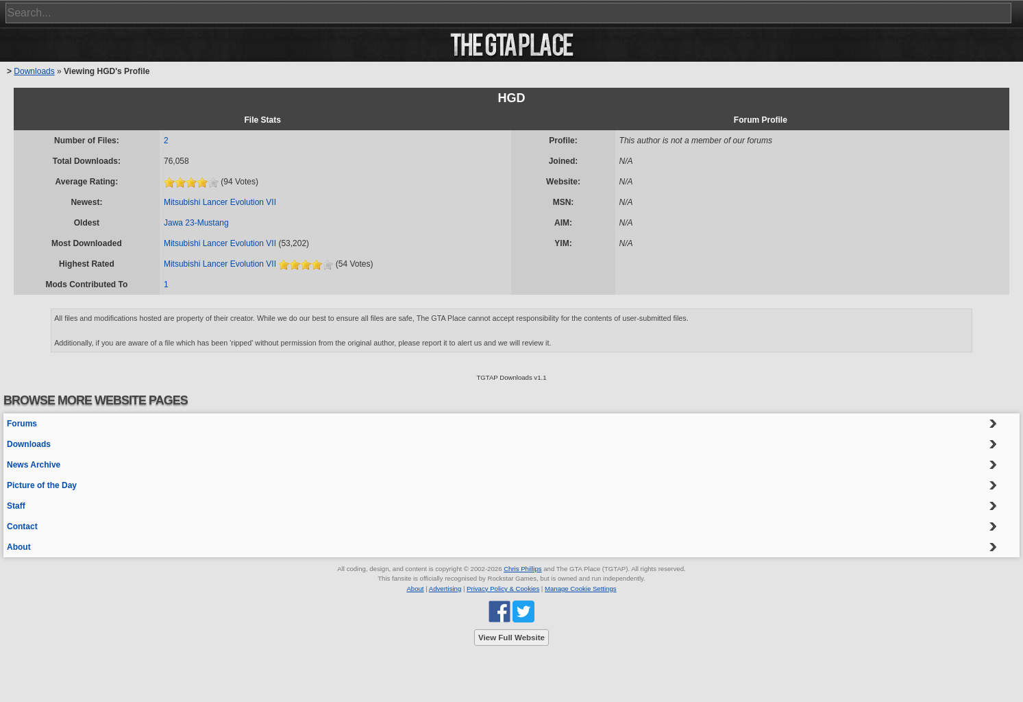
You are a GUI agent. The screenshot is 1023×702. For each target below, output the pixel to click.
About (19, 547)
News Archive (33, 465)
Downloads (34, 71)
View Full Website (511, 637)
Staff (16, 506)
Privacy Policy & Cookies (503, 588)
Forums (22, 423)
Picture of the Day (42, 485)
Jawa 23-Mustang (196, 223)
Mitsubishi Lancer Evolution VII (220, 202)
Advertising (445, 588)
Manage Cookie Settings (581, 588)
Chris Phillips (522, 568)
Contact (22, 526)
